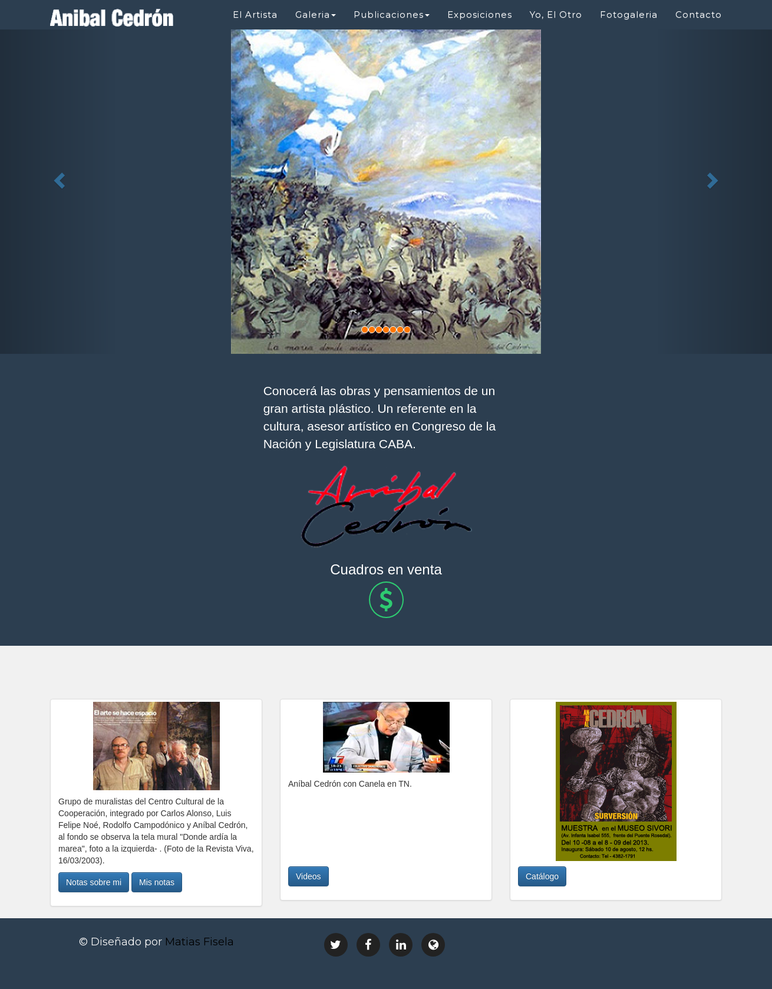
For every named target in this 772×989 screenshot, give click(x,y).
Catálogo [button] (542, 876)
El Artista (255, 14)
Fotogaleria (629, 14)
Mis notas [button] (156, 882)
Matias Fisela (199, 941)
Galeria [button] (315, 14)
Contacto (698, 14)
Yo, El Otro (556, 14)
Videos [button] (308, 876)
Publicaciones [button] (392, 14)
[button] (58, 177)
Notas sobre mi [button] (93, 882)
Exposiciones (479, 14)
